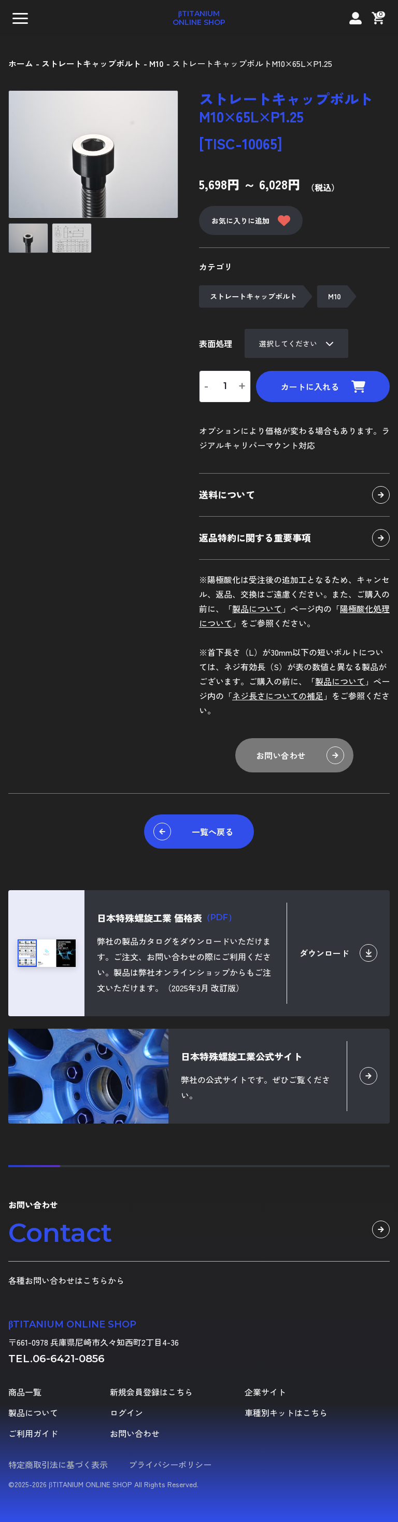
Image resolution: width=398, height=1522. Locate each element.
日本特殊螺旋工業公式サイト (241, 1056)
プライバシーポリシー (170, 1464)
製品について (257, 608)
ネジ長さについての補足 (277, 695)
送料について (294, 495)
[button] (20, 18)
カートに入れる (323, 386)
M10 (334, 295)
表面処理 (215, 343)
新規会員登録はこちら (151, 1392)
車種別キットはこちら (286, 1412)
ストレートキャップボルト (253, 295)
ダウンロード (338, 953)
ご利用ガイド (33, 1433)
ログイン (126, 1412)
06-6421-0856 (69, 1358)
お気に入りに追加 (250, 220)
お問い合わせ (300, 755)
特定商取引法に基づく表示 (58, 1464)
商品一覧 (24, 1392)
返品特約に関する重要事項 (294, 538)
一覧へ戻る (193, 831)
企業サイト (265, 1392)
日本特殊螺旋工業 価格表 (166, 917)
